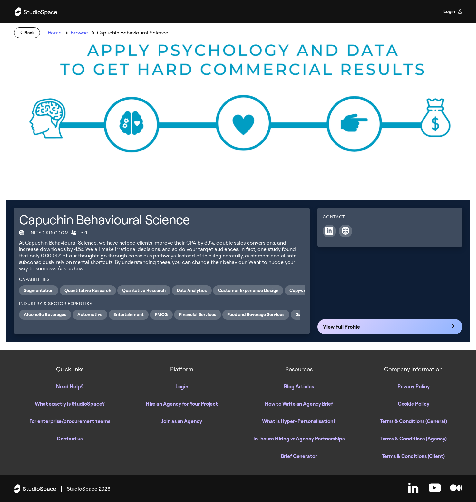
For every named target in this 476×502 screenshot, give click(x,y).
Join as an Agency (181, 421)
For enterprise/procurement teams (69, 421)
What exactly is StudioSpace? (70, 404)
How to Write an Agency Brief (299, 404)
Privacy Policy (413, 386)
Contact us (70, 438)
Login (452, 11)
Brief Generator (299, 456)
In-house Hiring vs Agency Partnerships (299, 438)
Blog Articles (299, 386)
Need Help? (69, 386)
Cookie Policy (413, 404)
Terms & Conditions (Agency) (413, 438)
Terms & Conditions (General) (413, 421)
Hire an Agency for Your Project (182, 404)
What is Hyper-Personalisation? (299, 421)
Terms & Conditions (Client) (413, 456)
